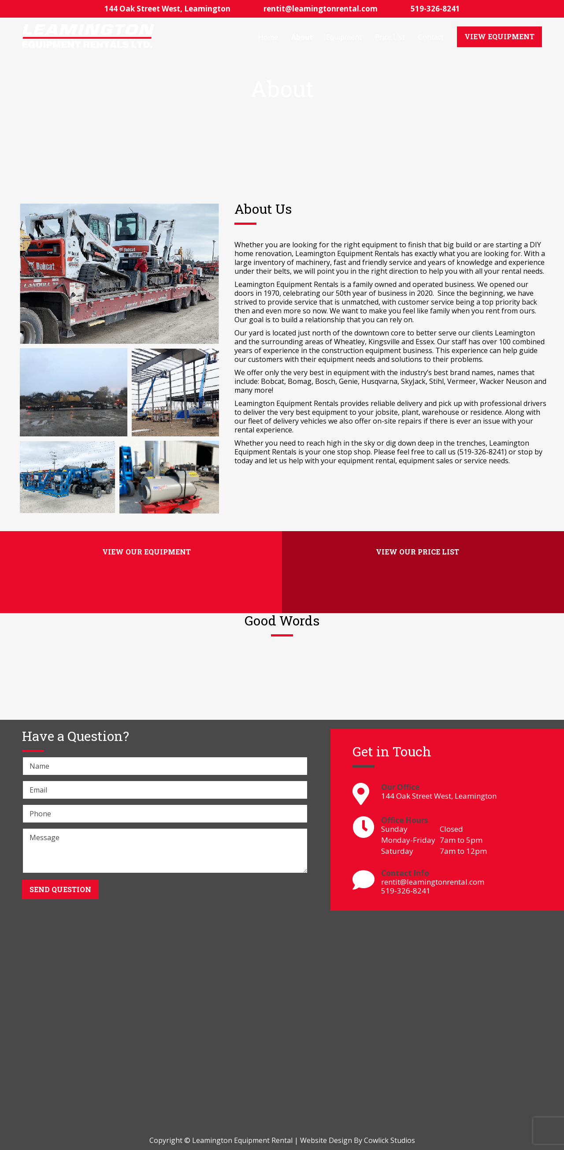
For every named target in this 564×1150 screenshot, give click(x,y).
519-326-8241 (435, 9)
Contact (431, 37)
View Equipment (499, 36)
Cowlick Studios (389, 1140)
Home (268, 37)
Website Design (326, 1140)
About (302, 37)
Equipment (344, 37)
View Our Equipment (146, 551)
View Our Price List (417, 551)
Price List (390, 37)
